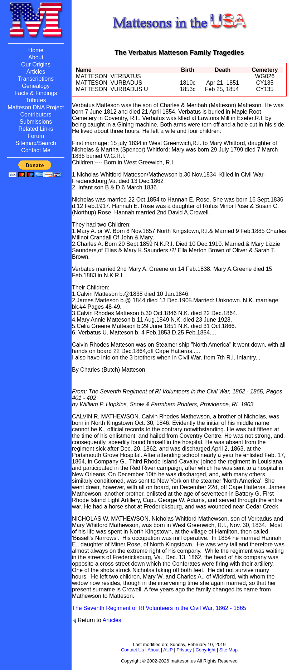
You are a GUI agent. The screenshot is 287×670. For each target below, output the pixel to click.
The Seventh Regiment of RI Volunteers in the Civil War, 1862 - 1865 (159, 608)
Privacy (184, 649)
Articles (111, 620)
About (153, 649)
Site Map (228, 649)
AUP (168, 649)
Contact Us (132, 649)
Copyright (205, 649)
